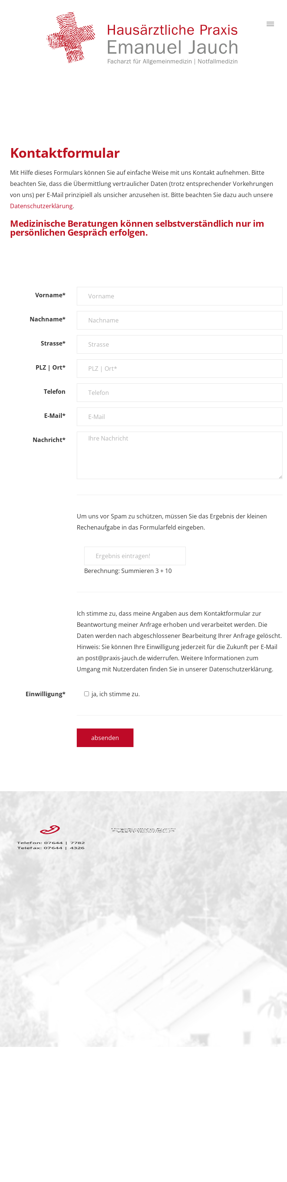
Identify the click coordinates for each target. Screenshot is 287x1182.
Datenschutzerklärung (41, 206)
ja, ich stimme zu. (112, 694)
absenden (105, 738)
